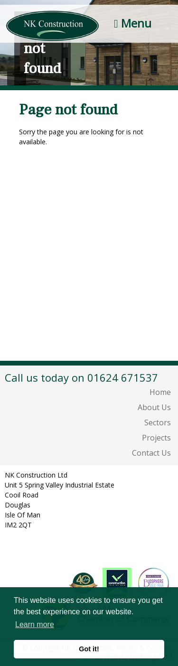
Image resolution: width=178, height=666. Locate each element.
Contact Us (151, 453)
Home (160, 392)
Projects (156, 437)
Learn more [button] (34, 624)
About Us (154, 407)
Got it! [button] (89, 649)
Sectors (157, 422)
